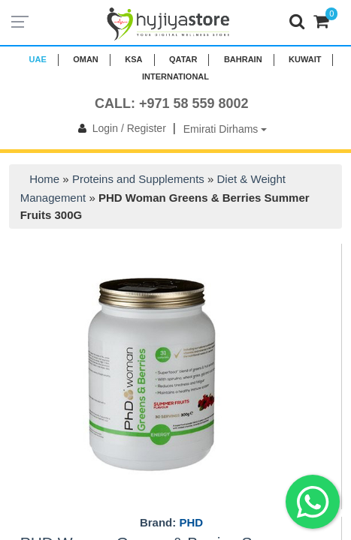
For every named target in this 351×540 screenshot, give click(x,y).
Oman (85, 59)
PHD (191, 522)
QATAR (183, 59)
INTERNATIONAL (175, 76)
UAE (38, 59)
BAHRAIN (243, 59)
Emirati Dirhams (225, 129)
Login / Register (119, 128)
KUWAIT (305, 59)
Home (44, 178)
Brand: (171, 523)
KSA (133, 59)
